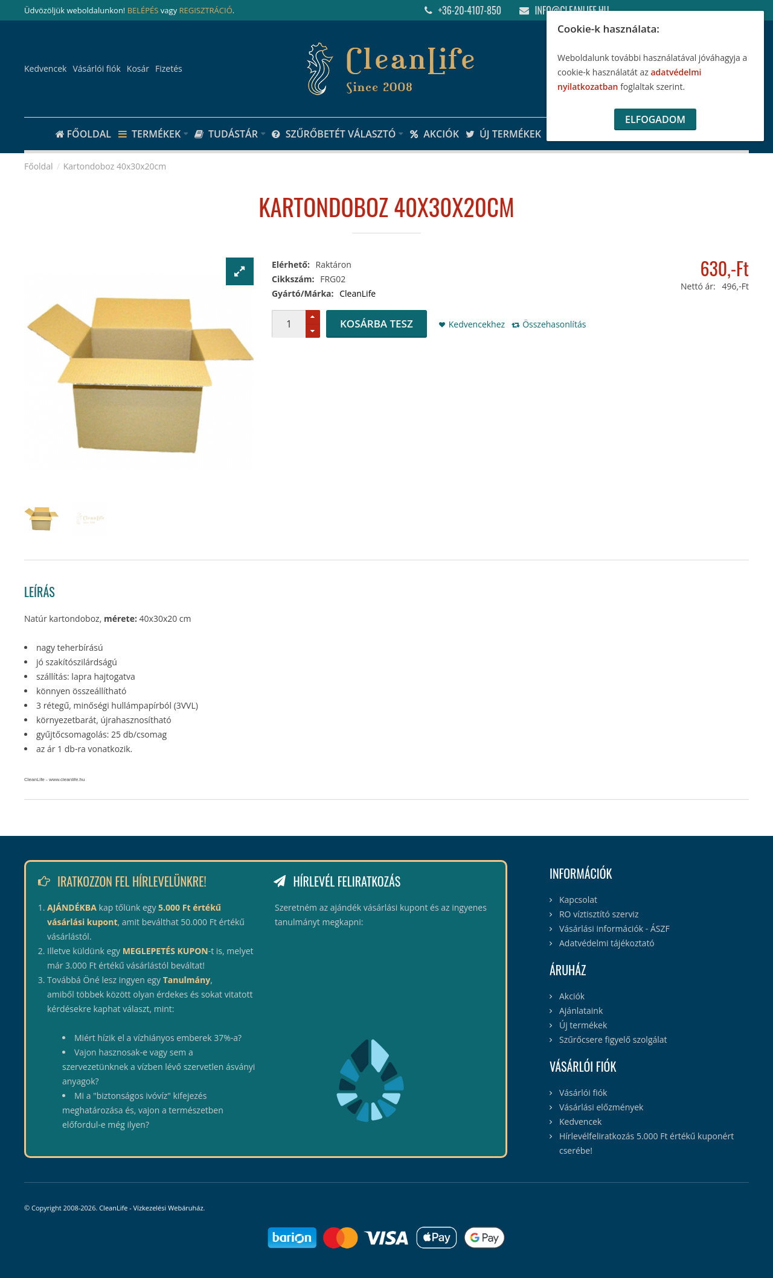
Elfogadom (655, 119)
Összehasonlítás (554, 324)
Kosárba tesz (376, 324)
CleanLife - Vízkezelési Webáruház (151, 1207)
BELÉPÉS (143, 10)
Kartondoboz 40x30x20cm (115, 166)
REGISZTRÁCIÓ (206, 10)
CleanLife (357, 293)
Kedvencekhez (477, 324)
